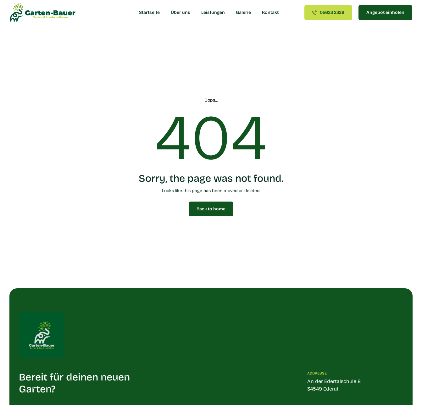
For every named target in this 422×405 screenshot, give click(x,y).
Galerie (243, 12)
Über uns (180, 12)
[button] (14, 391)
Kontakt (270, 12)
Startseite (149, 12)
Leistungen (213, 12)
